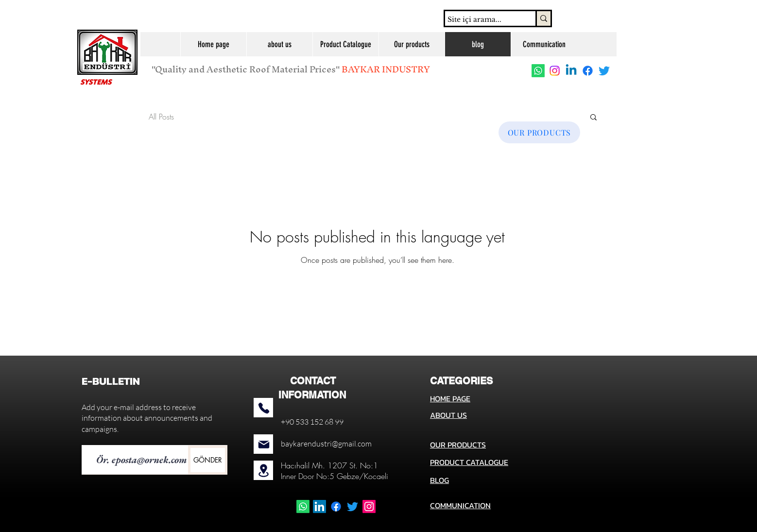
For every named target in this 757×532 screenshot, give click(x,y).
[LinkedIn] (319, 506)
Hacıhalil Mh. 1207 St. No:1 (329, 465)
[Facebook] (587, 70)
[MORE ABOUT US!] (358, 107)
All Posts (161, 116)
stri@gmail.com (346, 443)
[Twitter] (604, 70)
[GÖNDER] (207, 460)
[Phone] (264, 408)
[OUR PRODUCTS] (539, 132)
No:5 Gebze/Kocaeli (352, 476)
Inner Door (297, 476)
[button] (593, 118)
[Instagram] (554, 70)
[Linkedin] (571, 70)
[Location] (264, 470)
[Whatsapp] (538, 70)
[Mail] (264, 444)
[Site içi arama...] (481, 20)
